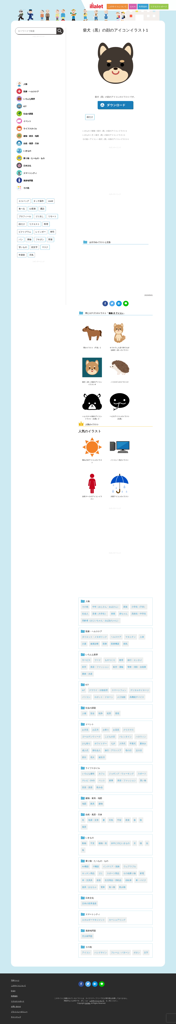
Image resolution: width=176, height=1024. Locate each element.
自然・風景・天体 (94, 814)
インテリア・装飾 (111, 866)
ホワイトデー (100, 743)
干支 (92, 843)
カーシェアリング (117, 920)
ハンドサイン (100, 952)
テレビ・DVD (88, 780)
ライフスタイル (93, 768)
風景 (84, 827)
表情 (113, 613)
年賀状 (22, 255)
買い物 (143, 780)
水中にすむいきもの (120, 843)
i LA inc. (87, 1003)
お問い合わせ (16, 1007)
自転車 (128, 880)
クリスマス (128, 730)
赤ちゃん (123, 613)
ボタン (137, 952)
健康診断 (94, 644)
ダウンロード (115, 105)
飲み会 (100, 787)
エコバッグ (24, 201)
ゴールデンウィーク (91, 736)
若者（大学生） (99, 613)
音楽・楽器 (87, 787)
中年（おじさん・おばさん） (105, 607)
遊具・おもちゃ (89, 887)
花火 (92, 757)
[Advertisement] (115, 169)
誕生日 (102, 757)
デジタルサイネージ (139, 690)
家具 (92, 803)
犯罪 (109, 713)
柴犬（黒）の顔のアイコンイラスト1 (115, 30)
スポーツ (142, 773)
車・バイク (141, 880)
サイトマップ (16, 1017)
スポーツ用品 (113, 873)
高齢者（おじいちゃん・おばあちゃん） (100, 620)
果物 (29, 239)
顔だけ (90, 117)
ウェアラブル (130, 866)
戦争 (101, 713)
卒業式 (133, 743)
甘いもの (23, 247)
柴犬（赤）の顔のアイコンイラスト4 (92, 383)
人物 (88, 601)
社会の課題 (91, 708)
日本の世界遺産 (89, 903)
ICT (87, 684)
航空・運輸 (118, 667)
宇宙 (119, 820)
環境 (117, 713)
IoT (83, 690)
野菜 (50, 239)
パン (21, 239)
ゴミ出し (39, 216)
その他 (85, 139)
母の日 (128, 750)
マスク (45, 247)
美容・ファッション (99, 667)
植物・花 (103, 843)
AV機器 (85, 866)
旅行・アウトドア (113, 750)
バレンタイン (125, 736)
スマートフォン (119, 690)
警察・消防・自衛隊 (136, 667)
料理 (46, 224)
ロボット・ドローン (103, 697)
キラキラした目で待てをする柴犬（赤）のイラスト (120, 349)
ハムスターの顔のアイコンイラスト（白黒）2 (92, 417)
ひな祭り (86, 743)
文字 (146, 952)
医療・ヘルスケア (94, 631)
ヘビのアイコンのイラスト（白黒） (120, 417)
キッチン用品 (88, 873)
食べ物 (112, 887)
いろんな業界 (92, 654)
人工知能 (121, 697)
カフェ (102, 773)
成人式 (85, 750)
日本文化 (90, 898)
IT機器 (96, 866)
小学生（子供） (139, 607)
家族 (125, 607)
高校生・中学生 (139, 613)
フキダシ (40, 239)
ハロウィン (141, 736)
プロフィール (25, 216)
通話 (42, 208)
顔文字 (34, 247)
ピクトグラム (25, 232)
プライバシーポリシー (19, 1012)
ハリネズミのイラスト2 (119, 382)
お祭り (106, 730)
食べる (22, 208)
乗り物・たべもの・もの (97, 861)
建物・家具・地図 (94, 798)
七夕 (113, 743)
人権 (84, 713)
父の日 (139, 750)
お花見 (116, 730)
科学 (84, 667)
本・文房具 (87, 880)
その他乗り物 (129, 873)
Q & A (132, 6)
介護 (84, 644)
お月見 (85, 730)
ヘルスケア (116, 637)
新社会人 (96, 750)
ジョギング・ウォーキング (121, 773)
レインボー (40, 232)
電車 (103, 887)
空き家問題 (87, 936)
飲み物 (122, 887)
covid (50, 201)
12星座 (32, 208)
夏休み (143, 743)
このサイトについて (117, 6)
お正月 (95, 730)
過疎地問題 (91, 930)
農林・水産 (87, 674)
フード (97, 660)
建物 (101, 803)
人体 (142, 637)
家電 (142, 873)
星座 (127, 820)
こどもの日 (110, 736)
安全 (92, 713)
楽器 (99, 880)
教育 (121, 660)
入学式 (122, 743)
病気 (125, 644)
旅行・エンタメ (134, 660)
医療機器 (115, 644)
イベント (90, 724)
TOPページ (15, 980)
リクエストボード (159, 6)
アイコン (93, 139)
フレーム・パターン (120, 952)
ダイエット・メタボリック (94, 637)
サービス (86, 660)
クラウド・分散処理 (98, 690)
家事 (111, 780)
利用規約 (143, 6)
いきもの (86, 131)
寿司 (52, 232)
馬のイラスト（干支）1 (92, 348)
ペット (102, 780)
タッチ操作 (38, 201)
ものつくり (110, 660)
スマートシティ (93, 914)
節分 (84, 757)
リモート (52, 216)
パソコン (86, 697)
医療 (105, 644)
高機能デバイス (137, 697)
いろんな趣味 (88, 773)
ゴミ (101, 873)
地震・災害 (93, 820)
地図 (84, 803)
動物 (93, 131)
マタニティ (130, 637)
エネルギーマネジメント (93, 920)
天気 (111, 820)
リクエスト (34, 224)
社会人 (85, 613)
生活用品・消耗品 (113, 880)
